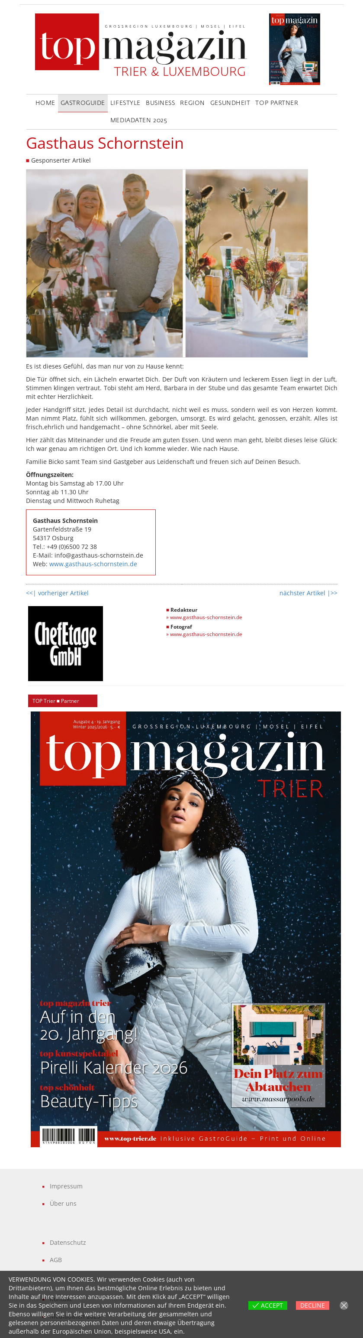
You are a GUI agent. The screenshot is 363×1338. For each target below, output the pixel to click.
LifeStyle (125, 103)
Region (192, 103)
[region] (186, 929)
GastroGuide (83, 103)
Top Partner (276, 103)
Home (45, 103)
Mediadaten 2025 (138, 120)
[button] (186, 929)
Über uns (63, 1203)
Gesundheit (230, 103)
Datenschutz (68, 1242)
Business (160, 103)
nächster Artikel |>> (308, 593)
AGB (56, 1260)
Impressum (66, 1186)
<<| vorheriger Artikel (57, 593)
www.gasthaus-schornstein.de (93, 564)
